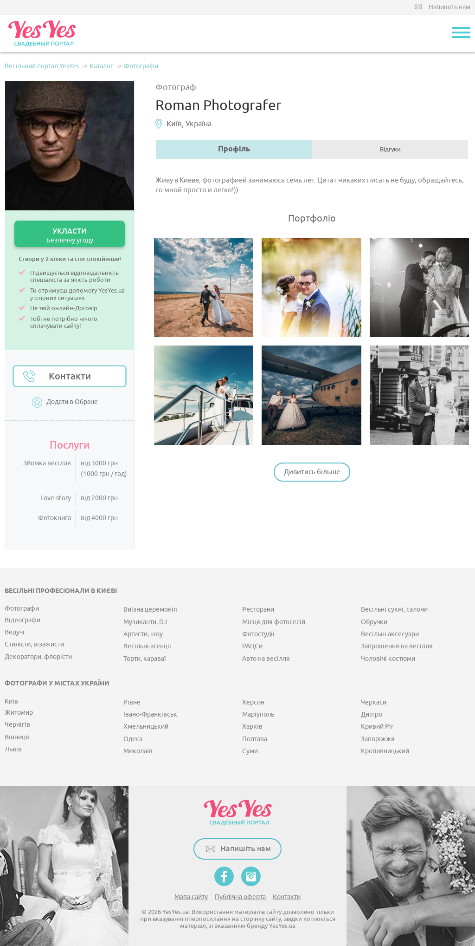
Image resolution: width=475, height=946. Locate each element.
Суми (250, 751)
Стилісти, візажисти (34, 644)
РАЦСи (252, 646)
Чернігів (17, 725)
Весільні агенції (147, 646)
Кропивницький (385, 751)
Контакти (70, 376)
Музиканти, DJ (145, 622)
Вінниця (17, 737)
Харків (252, 727)
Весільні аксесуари (390, 634)
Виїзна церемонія (150, 609)
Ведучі (15, 632)
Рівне (132, 702)
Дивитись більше (312, 472)
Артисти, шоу (143, 634)
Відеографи (22, 620)
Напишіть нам (449, 7)
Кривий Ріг (377, 727)
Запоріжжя (378, 739)
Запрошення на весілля (397, 646)
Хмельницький (145, 727)
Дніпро (371, 714)
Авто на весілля (266, 659)
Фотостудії (258, 634)
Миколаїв (138, 751)
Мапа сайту (191, 897)
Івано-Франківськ (150, 714)
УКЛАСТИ (69, 235)
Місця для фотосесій (273, 622)
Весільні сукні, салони (394, 609)
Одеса (132, 739)
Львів (13, 749)
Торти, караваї (144, 659)
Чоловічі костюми (388, 659)
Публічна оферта (240, 897)
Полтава (254, 739)
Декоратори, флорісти (38, 657)
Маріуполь (258, 714)
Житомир (19, 713)
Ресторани (258, 609)
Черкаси (373, 702)
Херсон (253, 702)
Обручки (374, 622)
